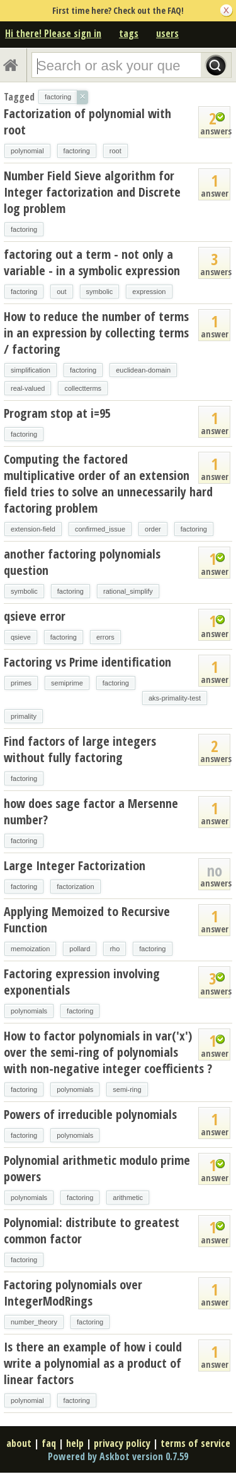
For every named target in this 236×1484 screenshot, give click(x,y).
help (75, 1443)
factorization (75, 886)
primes (21, 683)
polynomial (27, 151)
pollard (79, 948)
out (61, 291)
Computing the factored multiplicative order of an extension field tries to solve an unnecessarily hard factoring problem (108, 483)
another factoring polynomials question (82, 562)
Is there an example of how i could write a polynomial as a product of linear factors (93, 1363)
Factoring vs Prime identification (87, 661)
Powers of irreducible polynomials (90, 1114)
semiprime (67, 683)
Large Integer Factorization (74, 865)
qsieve (21, 637)
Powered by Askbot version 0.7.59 (118, 1456)
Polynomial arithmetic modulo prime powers (97, 1168)
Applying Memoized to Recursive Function (87, 919)
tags (128, 33)
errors (105, 637)
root (115, 151)
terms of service (195, 1443)
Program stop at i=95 (57, 413)
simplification (30, 370)
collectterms (82, 388)
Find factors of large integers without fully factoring (80, 749)
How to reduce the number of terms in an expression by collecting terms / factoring (96, 332)
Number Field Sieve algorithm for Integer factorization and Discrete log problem (92, 192)
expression (149, 291)
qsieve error (34, 616)
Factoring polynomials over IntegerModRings (73, 1292)
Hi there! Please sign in (53, 33)
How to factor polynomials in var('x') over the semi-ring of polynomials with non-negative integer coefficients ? (108, 1052)
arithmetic (128, 1197)
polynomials (29, 1011)
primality (24, 716)
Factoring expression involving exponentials (82, 981)
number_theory (34, 1322)
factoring (77, 151)
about (18, 1443)
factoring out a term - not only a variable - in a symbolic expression (92, 262)
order (153, 529)
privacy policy (122, 1443)
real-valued (28, 388)
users (167, 33)
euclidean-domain (143, 370)
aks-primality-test (175, 698)
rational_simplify (128, 591)
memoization (30, 948)
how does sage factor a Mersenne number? (91, 811)
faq (49, 1443)
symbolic (99, 291)
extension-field (33, 529)
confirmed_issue (100, 529)
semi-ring (127, 1089)
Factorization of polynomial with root (87, 121)
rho (115, 948)
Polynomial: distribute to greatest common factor (91, 1230)
